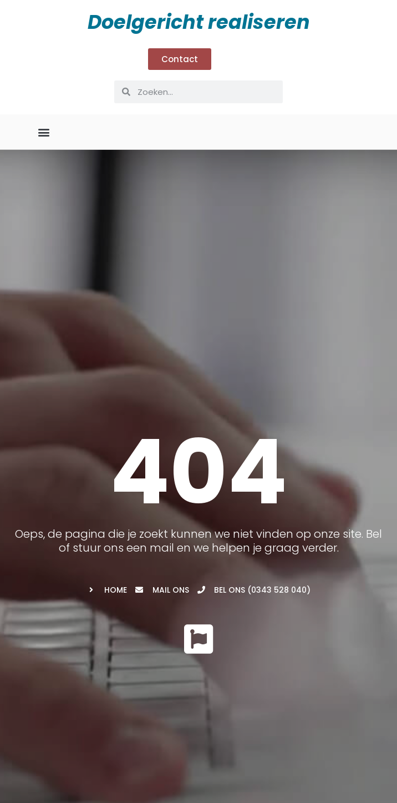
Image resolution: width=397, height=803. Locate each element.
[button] (44, 132)
